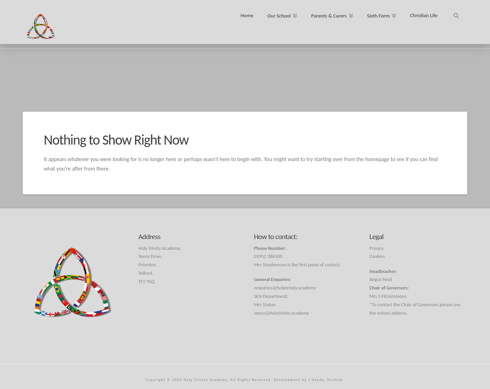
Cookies (377, 256)
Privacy (377, 248)
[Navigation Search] (455, 13)
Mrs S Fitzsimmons (388, 296)
